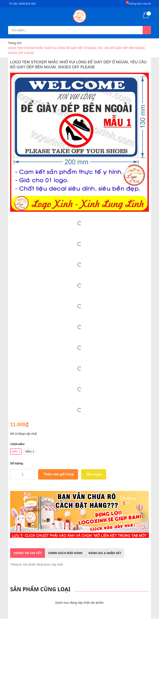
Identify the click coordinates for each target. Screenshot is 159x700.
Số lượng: (17, 463)
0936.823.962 (27, 3)
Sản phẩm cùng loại (40, 589)
